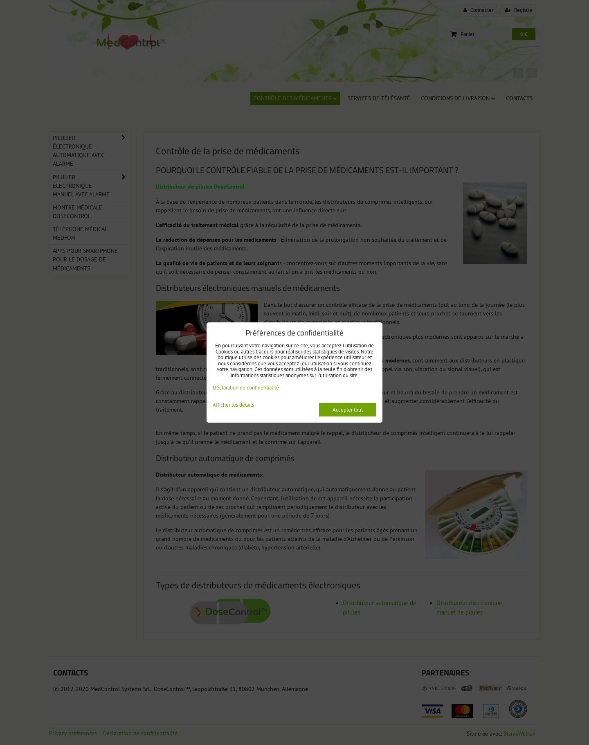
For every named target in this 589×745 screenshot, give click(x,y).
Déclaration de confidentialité (246, 387)
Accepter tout (348, 409)
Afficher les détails (233, 405)
